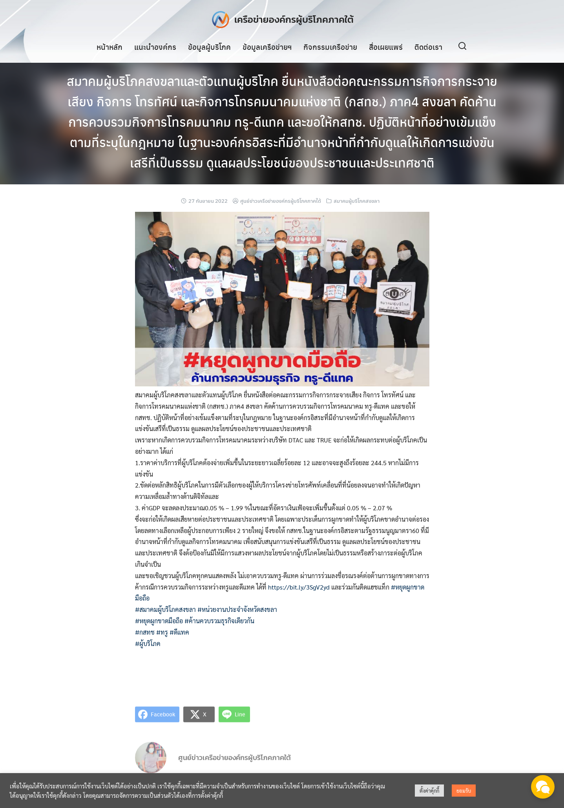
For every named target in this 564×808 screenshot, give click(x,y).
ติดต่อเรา (428, 46)
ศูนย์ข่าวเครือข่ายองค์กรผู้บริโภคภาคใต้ (280, 200)
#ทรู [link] (162, 632)
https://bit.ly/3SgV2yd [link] (299, 587)
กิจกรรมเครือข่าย (330, 46)
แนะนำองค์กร (155, 46)
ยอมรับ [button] (463, 790)
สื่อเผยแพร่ (386, 46)
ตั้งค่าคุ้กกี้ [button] (429, 790)
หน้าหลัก (109, 46)
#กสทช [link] (145, 632)
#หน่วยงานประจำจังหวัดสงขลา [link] (237, 609)
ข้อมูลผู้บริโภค (209, 46)
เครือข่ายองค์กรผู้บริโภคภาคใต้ (294, 19)
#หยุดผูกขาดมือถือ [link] (159, 621)
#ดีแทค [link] (179, 632)
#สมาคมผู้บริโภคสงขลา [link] (165, 609)
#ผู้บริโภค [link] (148, 643)
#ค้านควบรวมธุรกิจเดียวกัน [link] (219, 621)
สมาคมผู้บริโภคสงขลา (357, 200)
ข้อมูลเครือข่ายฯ (267, 46)
